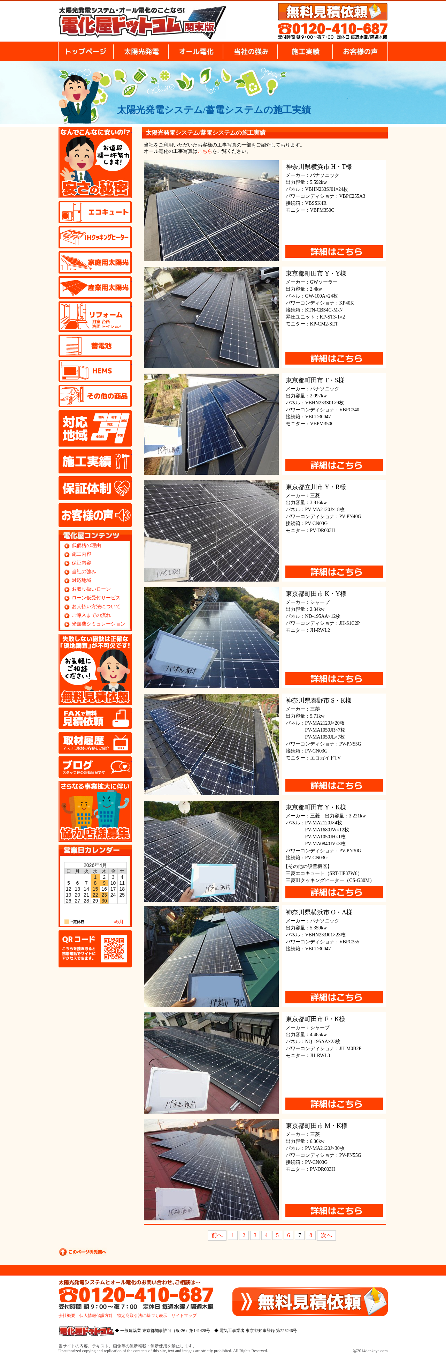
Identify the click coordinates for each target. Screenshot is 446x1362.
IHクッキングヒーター (95, 237)
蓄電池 (95, 346)
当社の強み (250, 51)
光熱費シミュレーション (98, 624)
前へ (217, 1235)
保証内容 (81, 563)
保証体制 (95, 488)
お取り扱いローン (91, 589)
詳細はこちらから (334, 251)
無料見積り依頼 (333, 12)
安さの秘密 (95, 162)
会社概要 (67, 1315)
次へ (326, 1235)
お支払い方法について (96, 606)
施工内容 (81, 554)
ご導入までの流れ (91, 615)
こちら (205, 151)
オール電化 (195, 51)
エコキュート (95, 212)
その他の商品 (95, 396)
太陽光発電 (141, 51)
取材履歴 (95, 743)
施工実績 (305, 51)
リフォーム (95, 316)
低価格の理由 (86, 545)
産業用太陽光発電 (95, 287)
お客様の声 (360, 51)
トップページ (86, 51)
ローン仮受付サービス (96, 597)
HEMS (95, 371)
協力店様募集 (95, 811)
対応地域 (95, 428)
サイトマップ (184, 1315)
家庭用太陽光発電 (95, 262)
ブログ (95, 767)
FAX (95, 718)
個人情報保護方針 (96, 1315)
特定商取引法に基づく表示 (142, 1315)
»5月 (119, 922)
